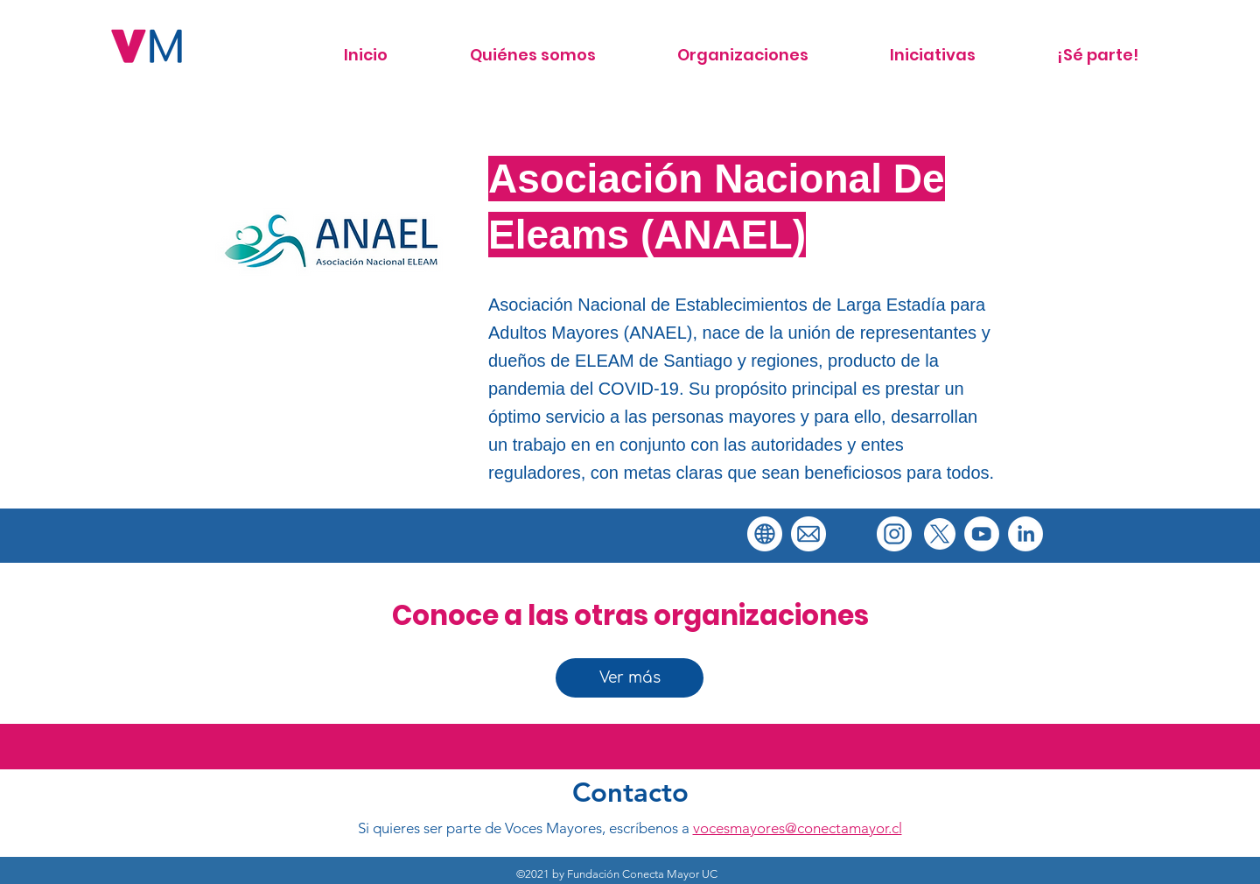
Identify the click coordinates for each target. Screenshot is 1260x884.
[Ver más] (630, 678)
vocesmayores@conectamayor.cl (797, 828)
